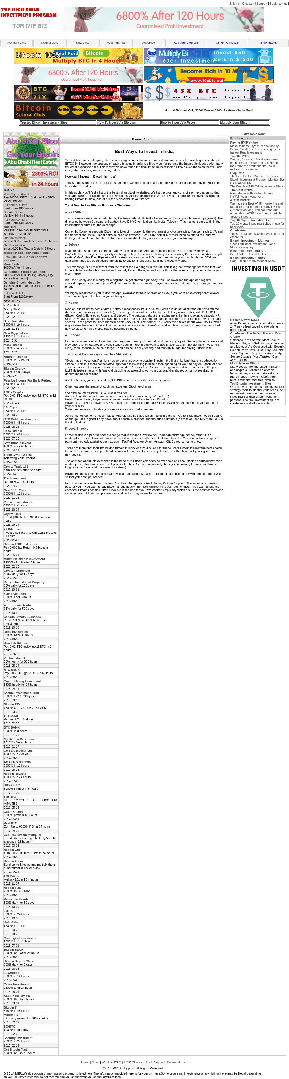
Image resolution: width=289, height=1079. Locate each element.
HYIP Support (155, 1062)
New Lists (82, 42)
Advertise (148, 42)
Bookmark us (278, 3)
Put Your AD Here (15, 204)
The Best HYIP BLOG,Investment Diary (256, 184)
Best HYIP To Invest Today (248, 252)
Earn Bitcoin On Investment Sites (252, 259)
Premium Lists (16, 42)
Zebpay (74, 244)
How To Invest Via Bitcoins (116, 122)
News (96, 1062)
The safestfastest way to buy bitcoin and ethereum (257, 234)
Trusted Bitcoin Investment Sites (43, 122)
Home (236, 3)
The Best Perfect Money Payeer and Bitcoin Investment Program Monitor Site (257, 176)
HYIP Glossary (134, 1062)
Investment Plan (116, 42)
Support (262, 3)
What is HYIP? (112, 1062)
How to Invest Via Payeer (179, 122)
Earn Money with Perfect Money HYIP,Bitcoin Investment (251, 193)
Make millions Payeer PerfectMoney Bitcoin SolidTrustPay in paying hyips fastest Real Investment (255, 147)
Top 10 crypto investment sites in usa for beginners (257, 223)
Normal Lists (49, 42)
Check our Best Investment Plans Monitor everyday (252, 244)
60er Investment (14, 237)
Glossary (248, 3)
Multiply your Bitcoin (235, 122)
